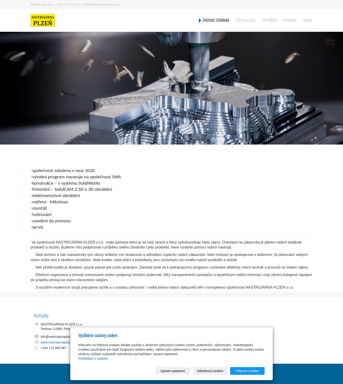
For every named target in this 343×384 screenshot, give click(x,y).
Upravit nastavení (173, 371)
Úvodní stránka (216, 20)
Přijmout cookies (247, 371)
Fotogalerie (246, 20)
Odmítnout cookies (210, 371)
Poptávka (269, 20)
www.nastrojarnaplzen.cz (58, 342)
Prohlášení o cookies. (93, 358)
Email (308, 20)
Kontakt (290, 20)
